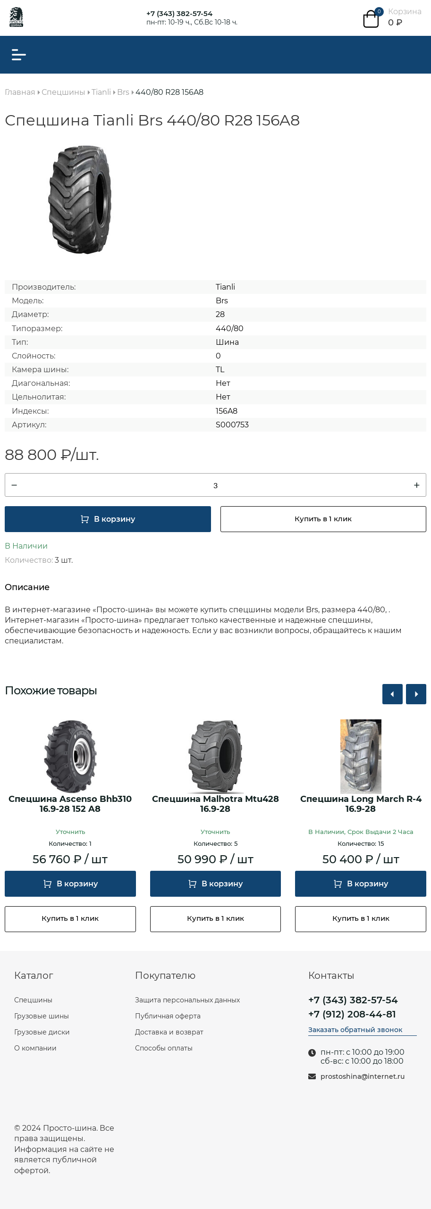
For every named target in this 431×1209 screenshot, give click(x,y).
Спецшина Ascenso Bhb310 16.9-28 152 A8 (70, 804)
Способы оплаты (164, 1048)
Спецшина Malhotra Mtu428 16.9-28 (215, 804)
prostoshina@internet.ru (363, 1077)
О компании (35, 1048)
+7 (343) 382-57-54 (179, 13)
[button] (392, 694)
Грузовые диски (42, 1032)
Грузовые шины (41, 1016)
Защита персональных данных (187, 1000)
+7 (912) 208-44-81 (352, 1014)
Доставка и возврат (169, 1032)
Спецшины (33, 1000)
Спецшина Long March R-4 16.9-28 (361, 804)
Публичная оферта (168, 1016)
